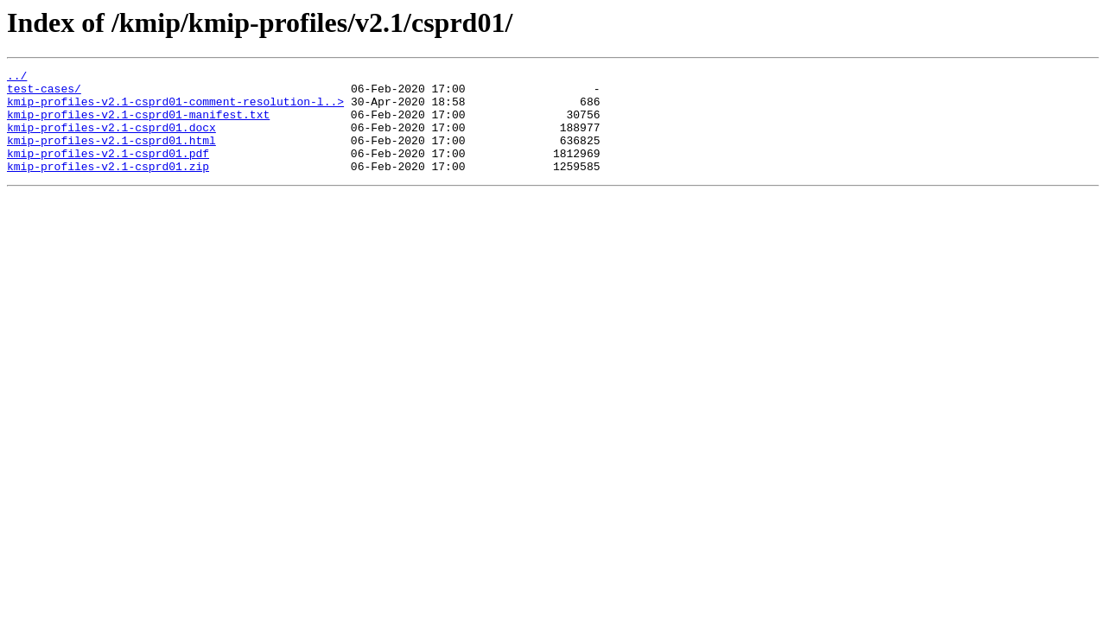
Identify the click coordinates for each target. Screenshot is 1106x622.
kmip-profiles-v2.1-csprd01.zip (108, 186)
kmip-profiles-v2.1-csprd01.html (111, 155)
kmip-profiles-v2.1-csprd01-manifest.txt (138, 124)
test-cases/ (44, 93)
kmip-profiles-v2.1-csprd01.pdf (108, 171)
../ (17, 78)
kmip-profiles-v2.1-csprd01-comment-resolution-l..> (175, 109)
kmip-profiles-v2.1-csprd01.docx (111, 140)
